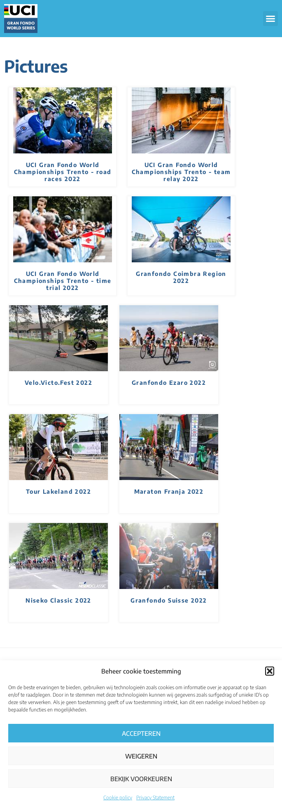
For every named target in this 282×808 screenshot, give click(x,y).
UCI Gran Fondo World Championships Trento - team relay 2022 (181, 171)
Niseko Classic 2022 (58, 600)
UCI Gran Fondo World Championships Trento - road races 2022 (63, 171)
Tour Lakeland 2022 (58, 491)
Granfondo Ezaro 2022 (169, 382)
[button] (270, 671)
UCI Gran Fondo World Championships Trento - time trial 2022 (63, 280)
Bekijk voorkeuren (141, 778)
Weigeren (141, 756)
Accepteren (141, 733)
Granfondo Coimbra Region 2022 (181, 277)
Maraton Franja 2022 (169, 491)
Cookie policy (117, 797)
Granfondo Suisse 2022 (169, 600)
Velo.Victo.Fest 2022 (58, 382)
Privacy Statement (155, 797)
